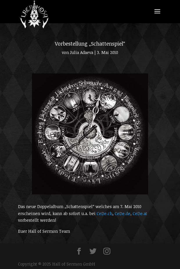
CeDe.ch (104, 213)
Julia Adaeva (81, 52)
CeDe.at (140, 213)
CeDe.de (122, 213)
